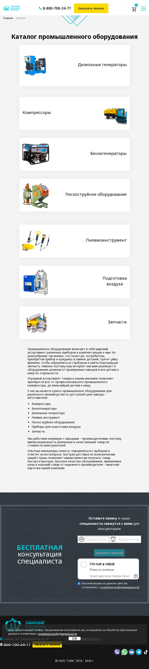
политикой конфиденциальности (119, 587)
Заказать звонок (91, 8)
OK (74, 638)
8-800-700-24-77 (57, 8)
